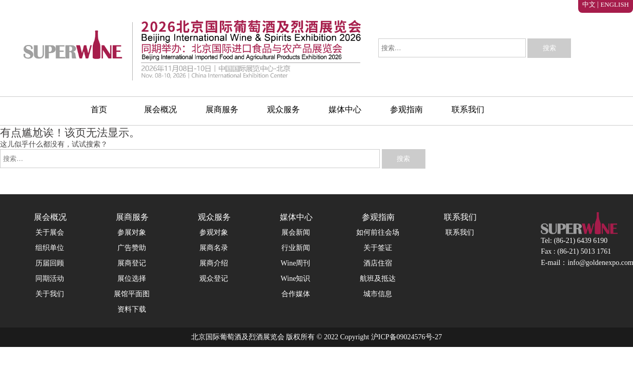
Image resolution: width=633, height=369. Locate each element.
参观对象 (213, 232)
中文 (589, 4)
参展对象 (131, 232)
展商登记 (131, 263)
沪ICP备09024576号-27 (405, 337)
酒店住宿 (377, 263)
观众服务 (283, 109)
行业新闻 (295, 248)
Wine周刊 (296, 263)
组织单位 (49, 248)
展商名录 (213, 248)
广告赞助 (131, 248)
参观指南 (406, 109)
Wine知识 (296, 278)
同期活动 (49, 278)
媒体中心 (345, 109)
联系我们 (468, 109)
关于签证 (377, 248)
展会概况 (160, 109)
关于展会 (49, 232)
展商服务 (222, 109)
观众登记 (213, 278)
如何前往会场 (377, 232)
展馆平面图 (132, 294)
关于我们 (49, 294)
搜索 (549, 48)
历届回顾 (49, 263)
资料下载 (131, 309)
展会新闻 (295, 232)
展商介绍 (213, 263)
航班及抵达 (378, 278)
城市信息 (377, 294)
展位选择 (131, 278)
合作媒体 (295, 294)
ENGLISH (614, 4)
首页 (99, 109)
